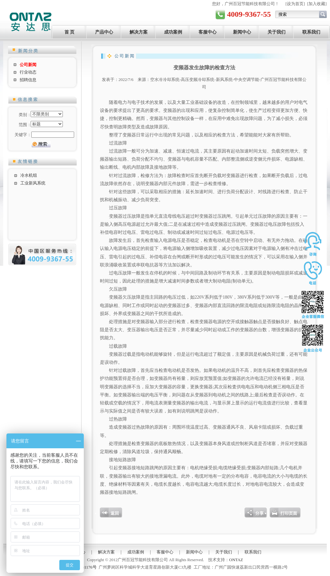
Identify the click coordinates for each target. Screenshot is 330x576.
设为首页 (295, 3)
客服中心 (208, 32)
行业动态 (28, 72)
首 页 (69, 32)
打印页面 (288, 513)
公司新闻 (28, 64)
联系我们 (311, 32)
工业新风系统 (32, 183)
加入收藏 (316, 3)
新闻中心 (242, 32)
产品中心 (104, 32)
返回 (115, 513)
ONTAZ (236, 559)
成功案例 (173, 32)
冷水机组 (28, 175)
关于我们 (276, 32)
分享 (259, 513)
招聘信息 (28, 79)
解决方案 (139, 32)
